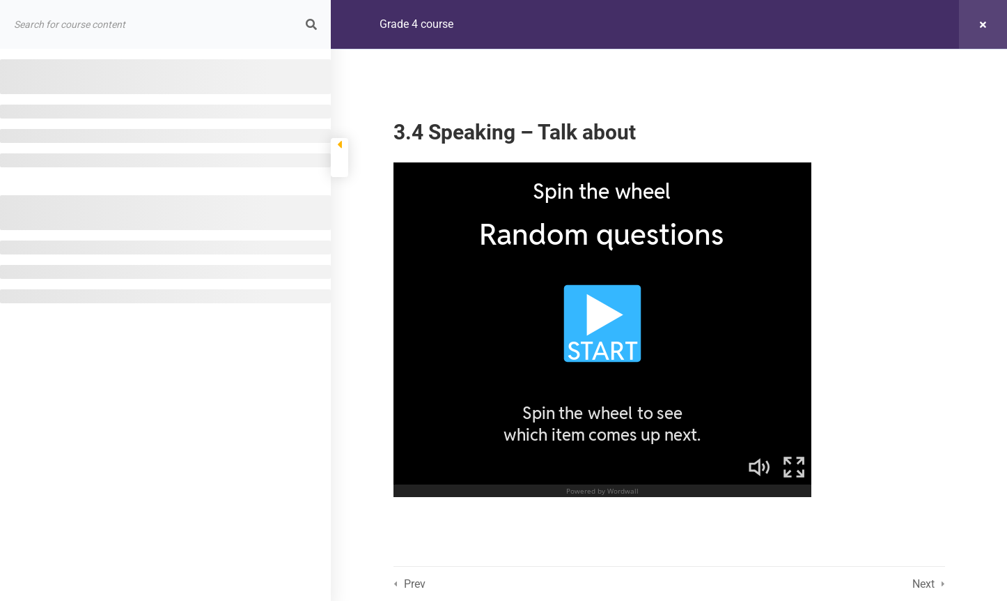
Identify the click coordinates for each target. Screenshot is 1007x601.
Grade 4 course (416, 24)
